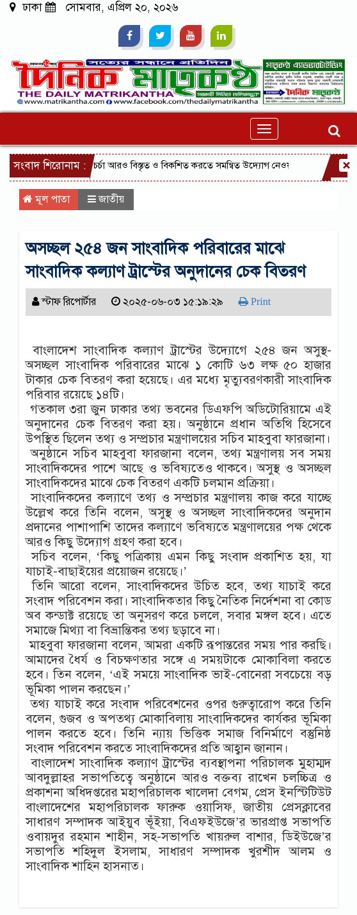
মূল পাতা (46, 199)
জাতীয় (111, 199)
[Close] (345, 165)
